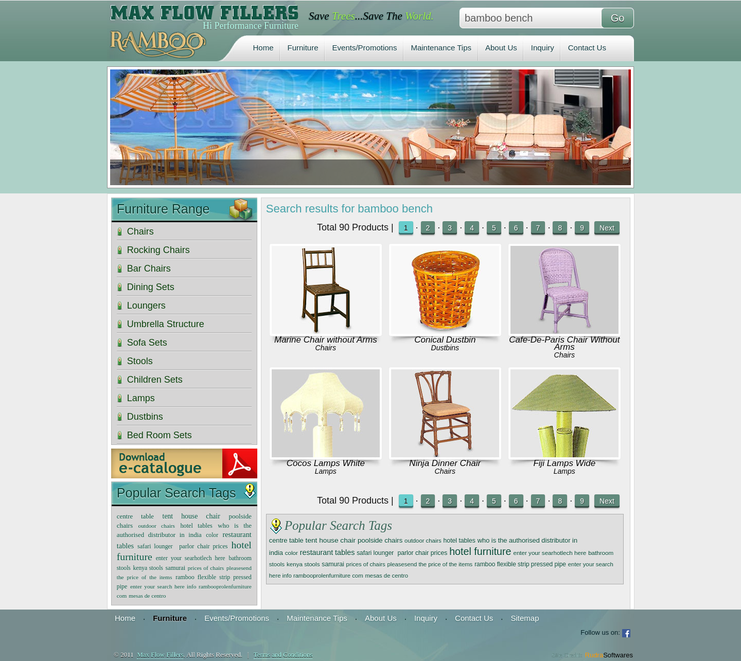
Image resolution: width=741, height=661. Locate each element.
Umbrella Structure (165, 324)
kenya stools (303, 564)
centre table (286, 540)
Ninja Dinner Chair (445, 463)
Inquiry (542, 47)
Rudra (609, 655)
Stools (140, 361)
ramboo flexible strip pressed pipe (520, 564)
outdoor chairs (423, 541)
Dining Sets (150, 287)
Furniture (303, 47)
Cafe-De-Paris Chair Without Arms (564, 343)
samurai (333, 564)
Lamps (326, 471)
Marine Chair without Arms (325, 340)
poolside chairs (380, 540)
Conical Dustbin (444, 340)
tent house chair (331, 540)
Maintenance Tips (441, 47)
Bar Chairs (149, 268)
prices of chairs (365, 564)
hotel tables (459, 540)
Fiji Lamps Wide (564, 463)
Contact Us (587, 47)
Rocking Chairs (158, 250)
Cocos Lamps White (326, 463)
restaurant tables (327, 552)
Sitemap (524, 618)
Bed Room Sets (159, 435)
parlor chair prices (422, 553)
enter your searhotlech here (549, 552)
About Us (501, 47)
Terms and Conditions (283, 654)
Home (263, 47)
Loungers (146, 305)
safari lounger (376, 553)
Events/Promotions (364, 47)
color (291, 552)
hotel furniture (480, 551)
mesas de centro (386, 576)
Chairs (325, 348)
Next (606, 228)
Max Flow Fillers (160, 654)
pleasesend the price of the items (429, 564)
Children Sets (155, 379)
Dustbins (445, 348)
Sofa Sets (147, 342)
